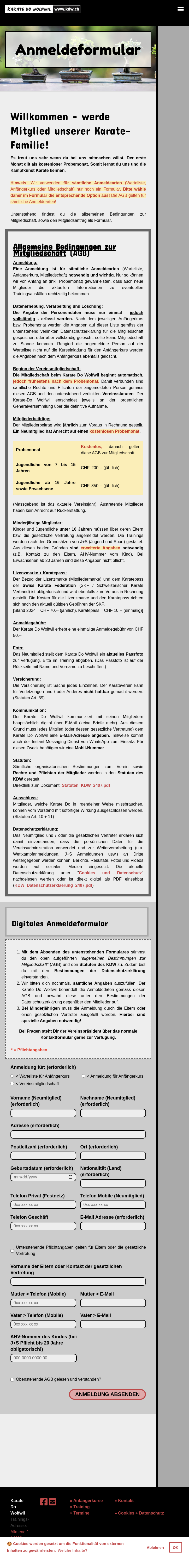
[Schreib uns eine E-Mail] (52, 1502)
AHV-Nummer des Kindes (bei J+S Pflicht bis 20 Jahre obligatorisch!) (43, 1343)
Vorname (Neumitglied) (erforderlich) (36, 1101)
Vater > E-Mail (95, 1315)
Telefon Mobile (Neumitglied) (112, 1195)
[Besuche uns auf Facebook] (44, 1502)
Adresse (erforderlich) (35, 1125)
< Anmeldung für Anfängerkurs (112, 1076)
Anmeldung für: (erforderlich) (43, 1067)
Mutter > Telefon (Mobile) (38, 1294)
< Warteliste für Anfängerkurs (40, 1076)
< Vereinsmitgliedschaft (34, 1084)
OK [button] (176, 1548)
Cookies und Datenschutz (110, 873)
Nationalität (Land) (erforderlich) (100, 1171)
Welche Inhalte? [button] (72, 1550)
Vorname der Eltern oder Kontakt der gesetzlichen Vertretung (66, 1269)
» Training (80, 1507)
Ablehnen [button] (155, 1548)
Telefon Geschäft (29, 1217)
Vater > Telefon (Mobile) (36, 1315)
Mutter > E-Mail (97, 1294)
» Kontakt (124, 1500)
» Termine (79, 1513)
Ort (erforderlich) (99, 1146)
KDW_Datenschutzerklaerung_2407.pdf (53, 885)
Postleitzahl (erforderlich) (38, 1146)
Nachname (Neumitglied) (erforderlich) (107, 1101)
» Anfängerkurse (86, 1500)
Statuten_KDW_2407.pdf (86, 785)
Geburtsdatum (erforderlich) (41, 1168)
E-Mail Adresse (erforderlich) (112, 1217)
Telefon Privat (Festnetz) (37, 1195)
